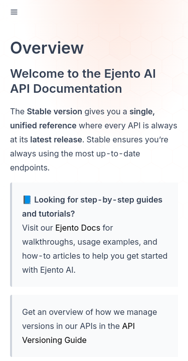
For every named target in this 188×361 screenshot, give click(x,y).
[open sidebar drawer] (14, 12)
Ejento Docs (77, 228)
